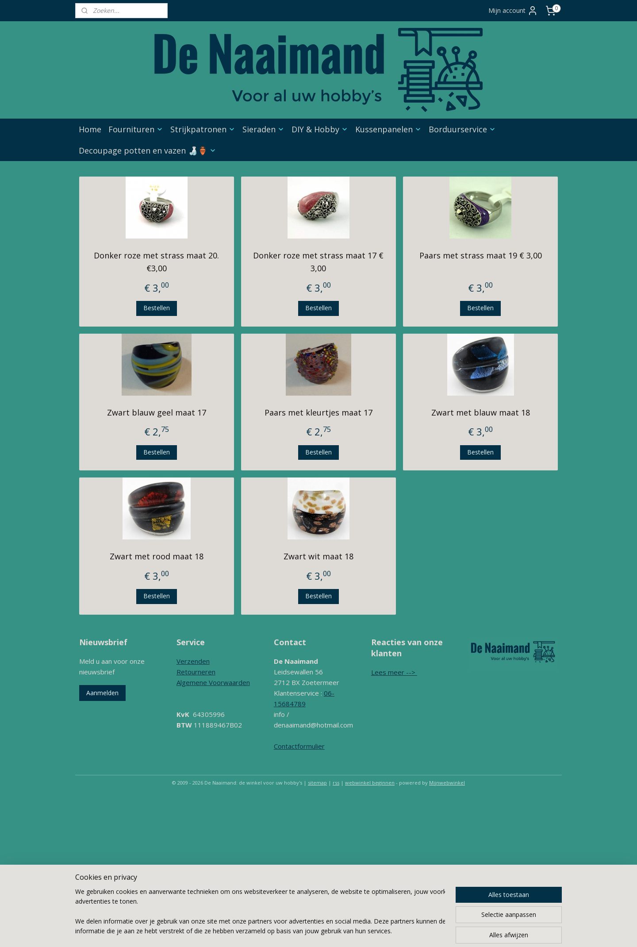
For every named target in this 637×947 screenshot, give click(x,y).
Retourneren (196, 671)
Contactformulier (299, 746)
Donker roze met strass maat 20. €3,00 (156, 261)
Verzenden (193, 661)
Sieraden (263, 129)
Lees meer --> (394, 672)
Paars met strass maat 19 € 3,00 (480, 255)
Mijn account (513, 10)
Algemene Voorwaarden (213, 682)
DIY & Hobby (320, 129)
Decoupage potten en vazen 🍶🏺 (147, 150)
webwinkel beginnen (370, 782)
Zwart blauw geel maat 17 (156, 412)
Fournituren (135, 129)
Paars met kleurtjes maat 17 (318, 412)
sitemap (317, 782)
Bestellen (156, 308)
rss (336, 782)
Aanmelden (102, 693)
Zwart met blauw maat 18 (480, 412)
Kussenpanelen (388, 129)
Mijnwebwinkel (447, 782)
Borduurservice (462, 129)
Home (90, 129)
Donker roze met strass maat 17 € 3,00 (318, 261)
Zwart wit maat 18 (318, 556)
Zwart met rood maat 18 (156, 556)
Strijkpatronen (202, 129)
